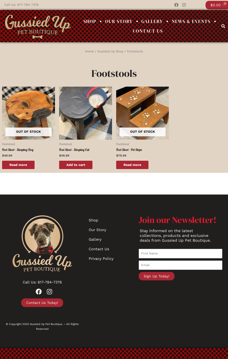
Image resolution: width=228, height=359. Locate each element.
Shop (89, 21)
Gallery (152, 21)
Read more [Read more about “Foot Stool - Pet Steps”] (133, 165)
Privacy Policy (101, 259)
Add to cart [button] (76, 165)
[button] (223, 26)
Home (89, 51)
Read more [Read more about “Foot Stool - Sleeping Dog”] (19, 165)
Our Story (119, 21)
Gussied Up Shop (110, 51)
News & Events (191, 21)
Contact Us (148, 31)
